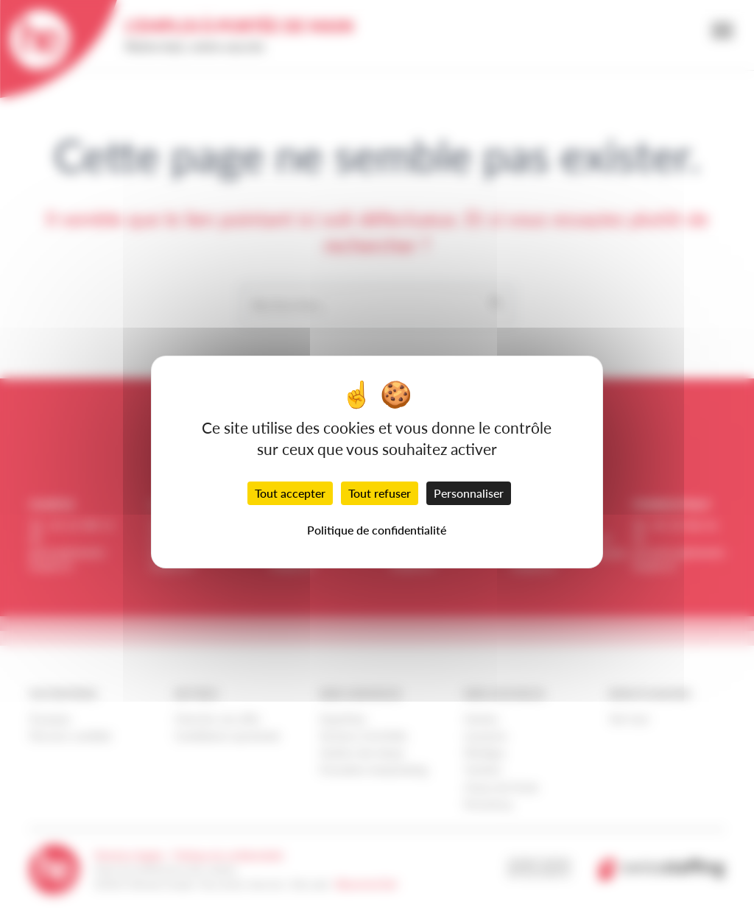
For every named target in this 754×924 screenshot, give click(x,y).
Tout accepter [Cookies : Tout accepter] (290, 492)
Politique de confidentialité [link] (376, 529)
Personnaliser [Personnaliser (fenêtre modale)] (469, 492)
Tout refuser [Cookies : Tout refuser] (379, 492)
